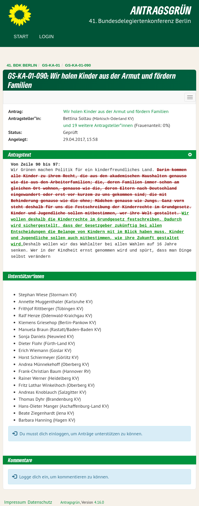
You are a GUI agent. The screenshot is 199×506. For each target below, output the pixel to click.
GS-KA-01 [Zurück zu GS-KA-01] (51, 65)
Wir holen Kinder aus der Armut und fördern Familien (115, 111)
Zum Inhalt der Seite (23, 13)
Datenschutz (40, 502)
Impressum (15, 502)
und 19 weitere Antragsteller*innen (97, 125)
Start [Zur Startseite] (21, 36)
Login (46, 36)
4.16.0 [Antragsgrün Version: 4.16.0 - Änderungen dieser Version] (99, 502)
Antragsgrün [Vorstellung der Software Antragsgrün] (70, 502)
